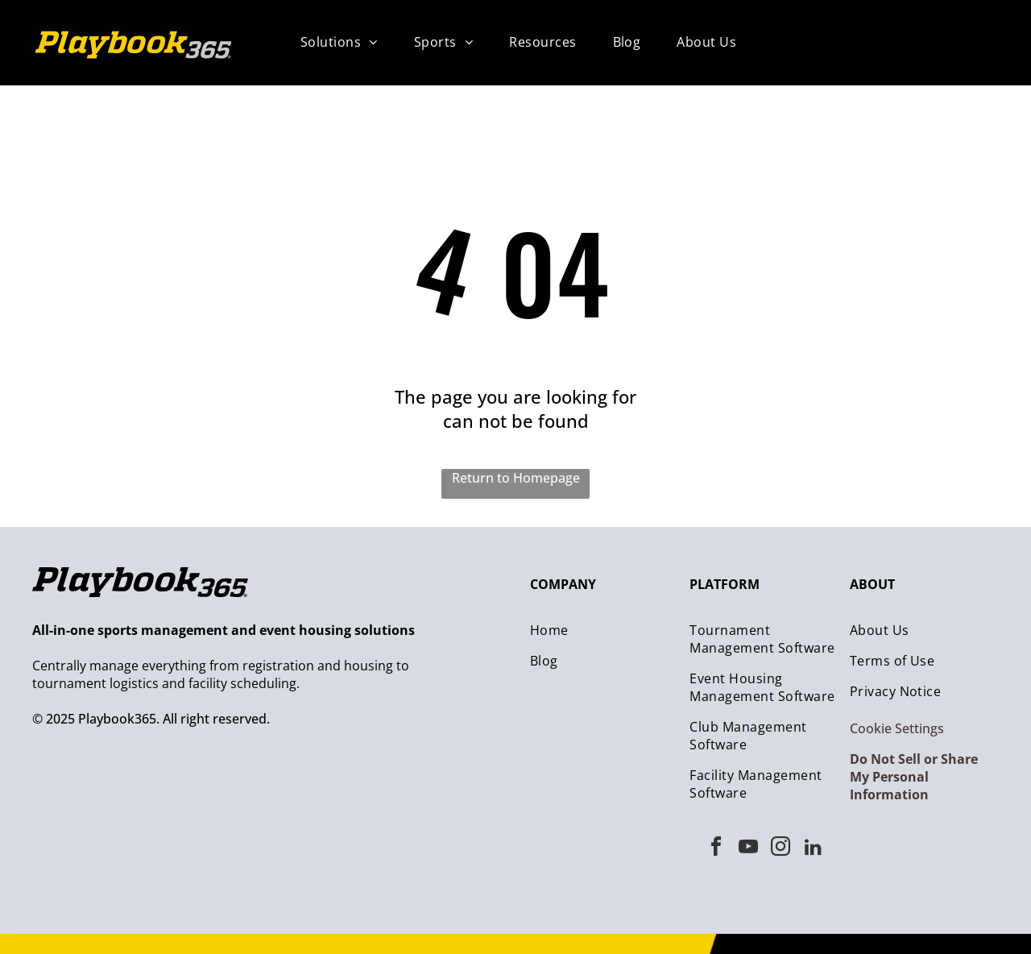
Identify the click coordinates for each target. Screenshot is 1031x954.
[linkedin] (812, 848)
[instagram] (780, 848)
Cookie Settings (897, 728)
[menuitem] (345, 41)
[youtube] (748, 848)
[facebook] (716, 848)
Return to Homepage (516, 478)
